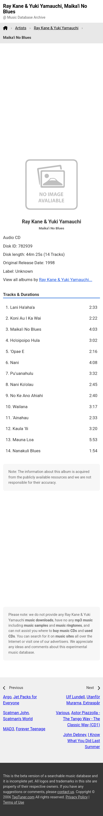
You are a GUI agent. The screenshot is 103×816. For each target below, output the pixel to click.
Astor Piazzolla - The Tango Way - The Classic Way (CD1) (81, 718)
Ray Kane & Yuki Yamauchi (56, 28)
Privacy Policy (77, 797)
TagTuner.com (23, 797)
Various (62, 712)
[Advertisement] (51, 101)
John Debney (74, 734)
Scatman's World (18, 718)
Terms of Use (13, 802)
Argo (7, 696)
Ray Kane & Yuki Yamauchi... (65, 279)
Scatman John (16, 712)
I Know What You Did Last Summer (83, 740)
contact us (65, 792)
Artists (20, 28)
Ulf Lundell (75, 696)
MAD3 (8, 729)
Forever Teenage (30, 729)
